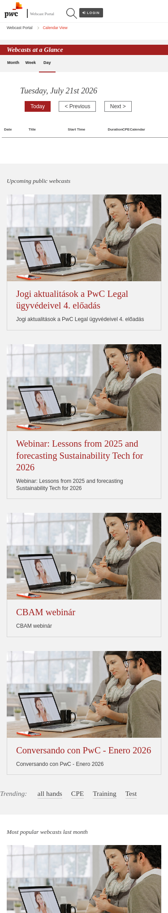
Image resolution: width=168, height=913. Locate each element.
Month (13, 62)
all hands (50, 446)
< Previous (77, 106)
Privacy (15, 854)
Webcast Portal (42, 14)
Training (104, 446)
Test (131, 446)
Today (37, 106)
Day (47, 62)
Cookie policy (23, 864)
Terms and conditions (32, 884)
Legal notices (23, 844)
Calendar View (55, 27)
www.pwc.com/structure (78, 823)
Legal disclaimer (26, 874)
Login (91, 13)
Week (31, 62)
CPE (77, 446)
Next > (118, 106)
